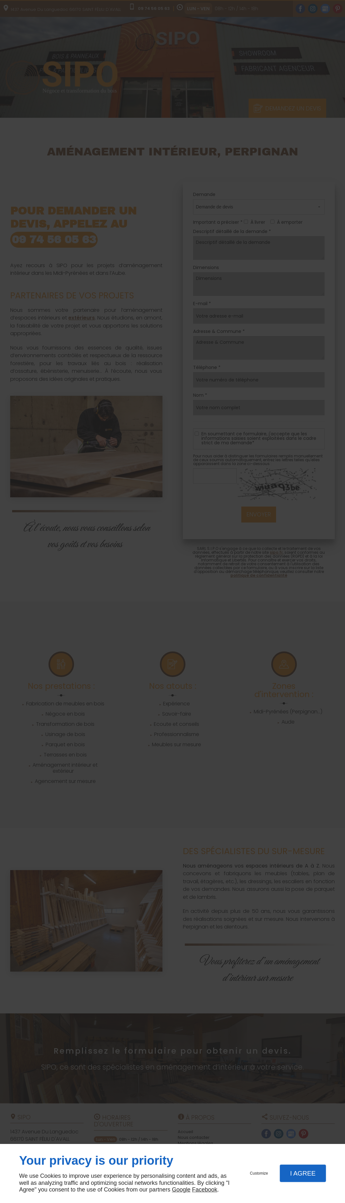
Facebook (204, 1189)
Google (181, 1189)
